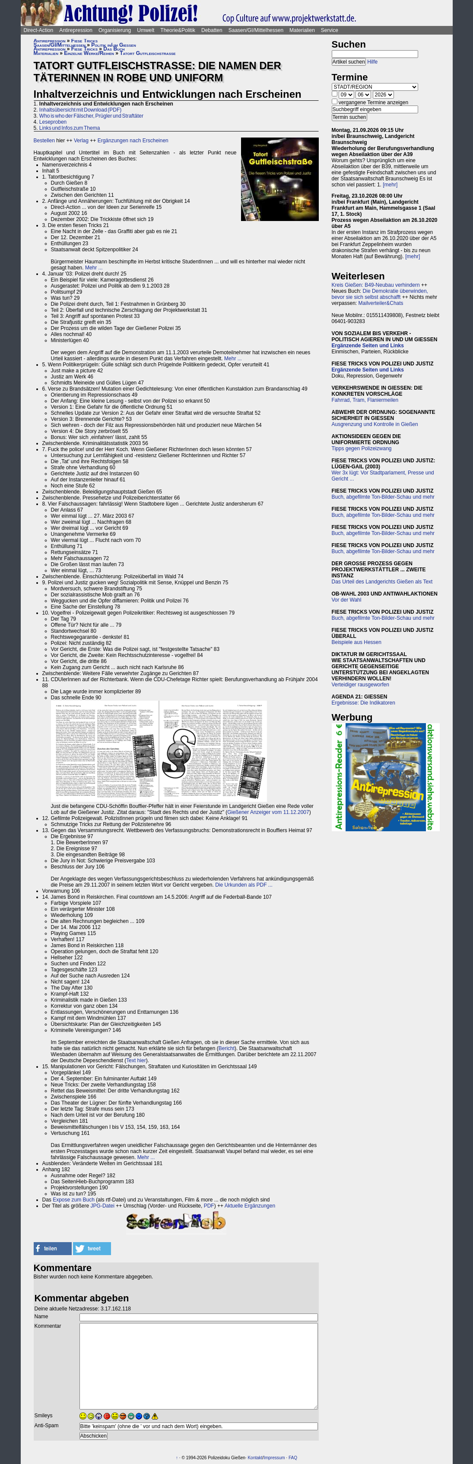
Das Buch (113, 49)
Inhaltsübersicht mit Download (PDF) (80, 110)
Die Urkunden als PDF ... (244, 885)
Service (329, 30)
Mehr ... (94, 268)
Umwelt (145, 30)
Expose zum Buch (74, 1200)
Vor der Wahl (347, 600)
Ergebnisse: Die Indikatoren (363, 703)
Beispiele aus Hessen (356, 642)
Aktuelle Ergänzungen (250, 1206)
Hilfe (372, 62)
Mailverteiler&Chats (381, 303)
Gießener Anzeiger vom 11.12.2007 (268, 812)
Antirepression (75, 30)
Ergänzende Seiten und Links (368, 346)
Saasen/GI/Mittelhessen (256, 30)
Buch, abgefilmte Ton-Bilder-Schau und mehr (383, 497)
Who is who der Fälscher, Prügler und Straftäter (91, 116)
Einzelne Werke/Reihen (89, 53)
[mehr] (390, 185)
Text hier (136, 1060)
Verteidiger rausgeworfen (360, 685)
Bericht (227, 1048)
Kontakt (255, 1457)
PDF (209, 1206)
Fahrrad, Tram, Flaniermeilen (365, 400)
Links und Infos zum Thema (69, 128)
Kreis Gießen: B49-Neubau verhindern (376, 285)
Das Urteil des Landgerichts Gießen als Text (382, 582)
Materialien (302, 30)
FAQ (293, 1457)
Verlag (81, 141)
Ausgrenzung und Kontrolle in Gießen (375, 424)
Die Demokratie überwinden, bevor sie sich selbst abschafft (380, 294)
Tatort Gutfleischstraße (147, 53)
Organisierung (114, 30)
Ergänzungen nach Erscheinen (133, 141)
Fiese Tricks (84, 41)
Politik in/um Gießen (113, 45)
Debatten (211, 30)
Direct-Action (39, 30)
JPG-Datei (102, 1206)
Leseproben (53, 122)
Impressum (274, 1457)
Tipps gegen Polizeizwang (362, 448)
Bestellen (44, 141)
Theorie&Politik (177, 30)
